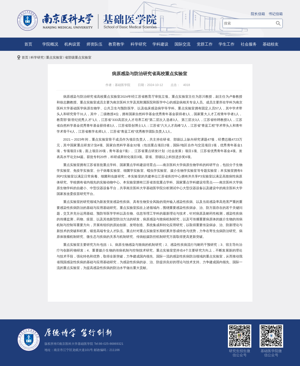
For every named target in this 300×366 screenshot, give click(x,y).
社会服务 (249, 44)
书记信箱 (276, 14)
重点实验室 (54, 57)
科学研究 (138, 44)
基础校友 (271, 44)
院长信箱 (258, 14)
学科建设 (160, 44)
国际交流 (182, 44)
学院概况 (50, 44)
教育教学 (116, 44)
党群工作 (205, 44)
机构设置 (72, 44)
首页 (28, 44)
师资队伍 (94, 44)
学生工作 (227, 44)
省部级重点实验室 (78, 57)
